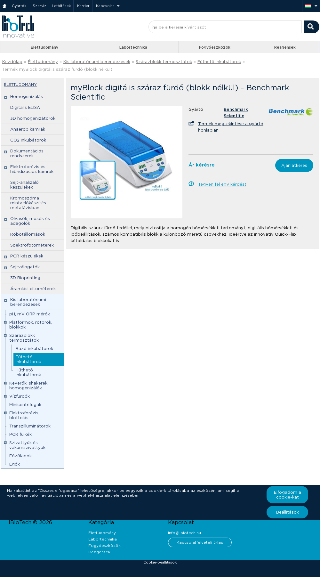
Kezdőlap (12, 61)
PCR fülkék (20, 434)
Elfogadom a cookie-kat (287, 495)
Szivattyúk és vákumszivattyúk (27, 445)
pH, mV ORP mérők (29, 314)
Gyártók (19, 6)
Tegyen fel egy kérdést (222, 184)
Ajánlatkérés (294, 165)
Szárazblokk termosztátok (164, 61)
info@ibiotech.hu (184, 532)
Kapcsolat (105, 6)
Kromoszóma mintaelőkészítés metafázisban (28, 203)
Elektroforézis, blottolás (24, 415)
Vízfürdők (19, 396)
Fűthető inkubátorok (219, 61)
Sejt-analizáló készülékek (24, 185)
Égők (14, 464)
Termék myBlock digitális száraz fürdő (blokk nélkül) (57, 69)
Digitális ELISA (25, 107)
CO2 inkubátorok (28, 140)
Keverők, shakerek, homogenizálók (28, 385)
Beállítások (287, 512)
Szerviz (39, 6)
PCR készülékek (26, 256)
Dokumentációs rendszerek (27, 153)
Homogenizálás (26, 96)
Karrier (83, 6)
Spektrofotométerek (32, 245)
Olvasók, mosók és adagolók (30, 221)
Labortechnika (133, 47)
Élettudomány (44, 47)
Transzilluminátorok (30, 426)
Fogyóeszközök (214, 47)
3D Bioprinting (25, 277)
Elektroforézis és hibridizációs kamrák (31, 169)
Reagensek (285, 47)
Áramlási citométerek (33, 288)
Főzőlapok (20, 455)
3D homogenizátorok (32, 118)
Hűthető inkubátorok (28, 372)
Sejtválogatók (25, 266)
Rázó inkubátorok (34, 348)
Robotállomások (27, 234)
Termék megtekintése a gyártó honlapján (230, 127)
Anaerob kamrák (27, 129)
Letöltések (61, 6)
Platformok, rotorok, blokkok (30, 324)
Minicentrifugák (25, 404)
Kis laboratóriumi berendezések (96, 61)
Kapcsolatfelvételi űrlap (200, 542)
